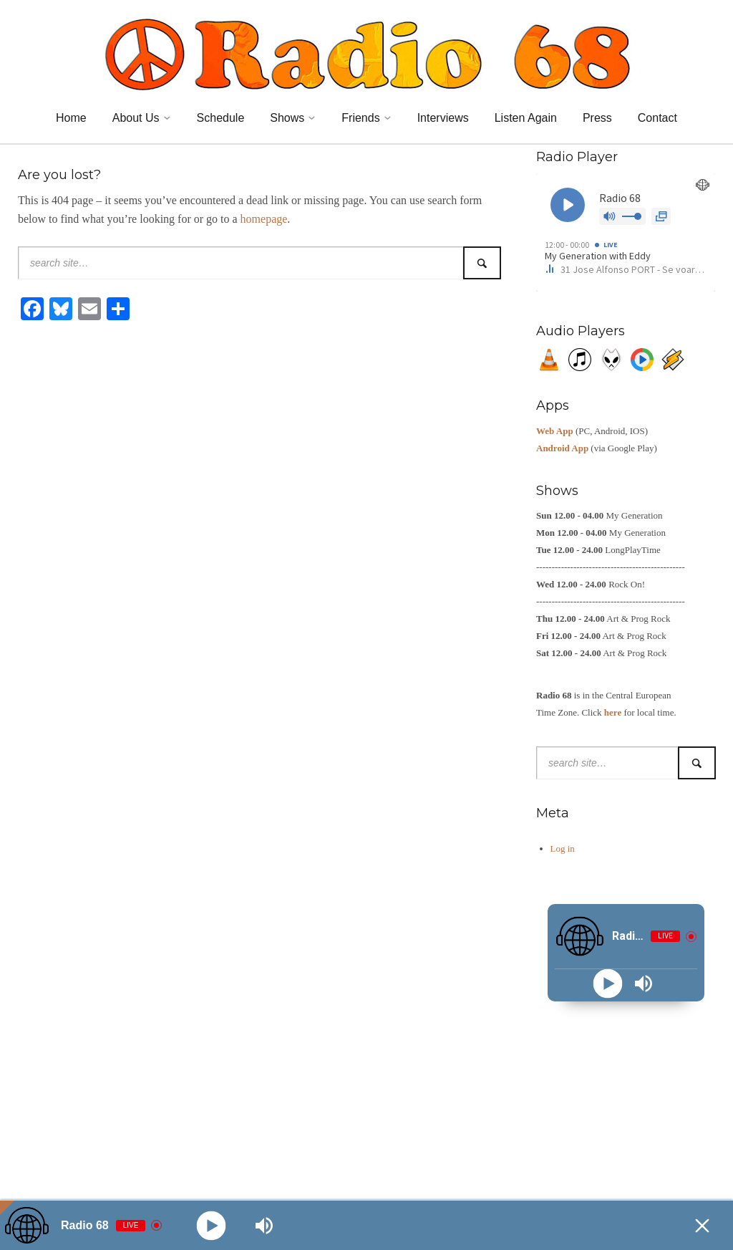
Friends (360, 118)
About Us (136, 118)
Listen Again (526, 118)
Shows (287, 118)
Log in (562, 848)
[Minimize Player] (702, 1225)
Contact (657, 118)
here (612, 712)
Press (597, 118)
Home (71, 118)
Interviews (443, 118)
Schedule (221, 118)
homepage (264, 219)
